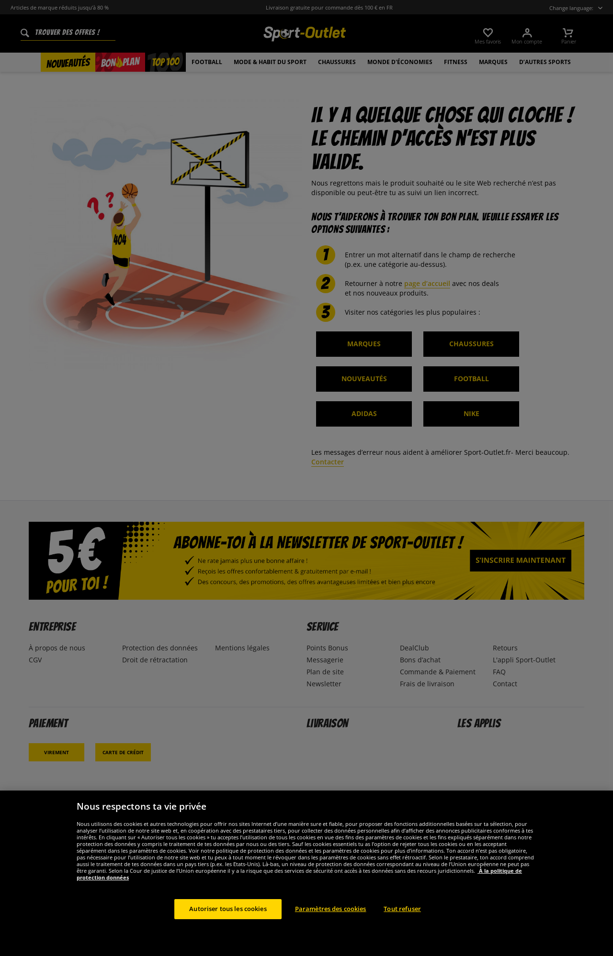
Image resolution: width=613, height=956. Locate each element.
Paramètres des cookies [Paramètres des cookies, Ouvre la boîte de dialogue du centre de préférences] (330, 921)
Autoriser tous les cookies (227, 921)
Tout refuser (402, 921)
